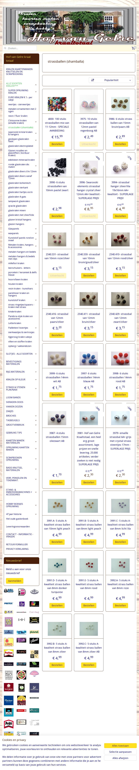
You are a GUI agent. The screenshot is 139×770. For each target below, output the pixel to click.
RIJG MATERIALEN (21, 371)
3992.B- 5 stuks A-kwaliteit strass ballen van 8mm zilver (57, 647)
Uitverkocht (89, 144)
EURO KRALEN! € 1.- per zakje (20, 98)
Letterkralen (14, 323)
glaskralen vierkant (18, 187)
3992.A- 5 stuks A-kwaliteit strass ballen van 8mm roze (120, 584)
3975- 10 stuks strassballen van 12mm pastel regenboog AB (88, 124)
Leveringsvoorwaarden (18, 526)
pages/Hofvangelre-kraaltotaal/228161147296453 (17, 753)
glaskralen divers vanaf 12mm (20, 177)
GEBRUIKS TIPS (21, 432)
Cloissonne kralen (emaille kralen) (22, 121)
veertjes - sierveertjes (19, 104)
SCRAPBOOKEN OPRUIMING (21, 459)
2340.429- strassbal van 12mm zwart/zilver (120, 317)
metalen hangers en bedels (22, 251)
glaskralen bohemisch (19, 182)
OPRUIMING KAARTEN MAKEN (21, 448)
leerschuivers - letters (19, 267)
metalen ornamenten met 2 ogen (22, 110)
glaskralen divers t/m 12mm (22, 171)
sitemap (63, 765)
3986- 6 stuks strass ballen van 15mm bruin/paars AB (120, 122)
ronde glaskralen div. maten (22, 165)
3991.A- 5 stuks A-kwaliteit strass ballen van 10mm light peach (57, 524)
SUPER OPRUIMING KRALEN (22, 91)
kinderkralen (14, 311)
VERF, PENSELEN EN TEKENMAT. (21, 479)
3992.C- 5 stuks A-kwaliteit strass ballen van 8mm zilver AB (89, 647)
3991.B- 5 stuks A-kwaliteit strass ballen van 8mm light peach (89, 524)
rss (69, 765)
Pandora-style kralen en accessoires (20, 317)
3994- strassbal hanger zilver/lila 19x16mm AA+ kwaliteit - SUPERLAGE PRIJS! (120, 190)
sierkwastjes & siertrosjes (21, 332)
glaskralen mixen (17, 210)
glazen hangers (16, 224)
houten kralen (22, 283)
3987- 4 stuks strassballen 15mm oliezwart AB (57, 437)
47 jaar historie (21, 514)
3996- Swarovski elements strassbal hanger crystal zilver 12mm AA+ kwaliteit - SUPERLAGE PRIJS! (88, 190)
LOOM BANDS (13, 397)
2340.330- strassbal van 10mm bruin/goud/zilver (89, 258)
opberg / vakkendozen (19, 346)
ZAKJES (9, 411)
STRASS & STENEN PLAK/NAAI (21, 388)
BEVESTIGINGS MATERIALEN (21, 362)
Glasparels (22, 228)
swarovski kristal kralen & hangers (22, 133)
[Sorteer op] (111, 80)
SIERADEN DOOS (14, 402)
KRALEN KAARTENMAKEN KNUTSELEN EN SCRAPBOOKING (19, 71)
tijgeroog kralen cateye (20, 336)
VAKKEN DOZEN (14, 406)
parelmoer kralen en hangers (18, 294)
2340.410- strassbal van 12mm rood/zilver (120, 256)
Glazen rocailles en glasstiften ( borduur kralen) (22, 153)
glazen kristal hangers (19, 219)
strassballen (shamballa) (20, 127)
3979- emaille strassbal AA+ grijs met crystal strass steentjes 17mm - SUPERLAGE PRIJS (120, 440)
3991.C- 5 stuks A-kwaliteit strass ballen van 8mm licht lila (120, 524)
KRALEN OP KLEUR (21, 379)
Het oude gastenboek (17, 518)
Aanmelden (14, 580)
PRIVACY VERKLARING (17, 548)
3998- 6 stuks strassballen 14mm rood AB (120, 377)
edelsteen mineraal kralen (21, 159)
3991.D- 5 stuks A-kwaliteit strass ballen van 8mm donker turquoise (57, 586)
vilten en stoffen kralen (20, 341)
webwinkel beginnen (79, 765)
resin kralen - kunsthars (20, 288)
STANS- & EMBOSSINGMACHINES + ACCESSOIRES (21, 492)
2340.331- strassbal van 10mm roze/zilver (57, 256)
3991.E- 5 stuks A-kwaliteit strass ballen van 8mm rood (89, 584)
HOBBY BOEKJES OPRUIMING (21, 505)
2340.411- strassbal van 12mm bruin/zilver (89, 317)
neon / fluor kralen (17, 115)
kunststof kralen (22, 300)
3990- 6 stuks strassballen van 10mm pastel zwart (57, 186)
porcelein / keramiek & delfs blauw (22, 273)
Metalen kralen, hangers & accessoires (22, 246)
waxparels (22, 233)
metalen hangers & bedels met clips (21, 257)
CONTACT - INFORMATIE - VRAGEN (19, 535)
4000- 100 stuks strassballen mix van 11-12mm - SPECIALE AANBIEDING (57, 124)
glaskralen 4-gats (17, 196)
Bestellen (57, 144)
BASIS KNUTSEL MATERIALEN (21, 469)
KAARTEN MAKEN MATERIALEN (21, 441)
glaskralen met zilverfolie (21, 214)
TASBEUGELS (21, 420)
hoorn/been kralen (18, 279)
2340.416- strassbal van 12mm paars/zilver (57, 317)
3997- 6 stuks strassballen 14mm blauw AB (89, 377)
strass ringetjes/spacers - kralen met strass (21, 306)
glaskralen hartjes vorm (20, 192)
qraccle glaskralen (17, 205)
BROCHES (21, 415)
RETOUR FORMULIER (17, 544)
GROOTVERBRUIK (21, 424)
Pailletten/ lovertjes (22, 327)
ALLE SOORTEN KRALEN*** (21, 84)
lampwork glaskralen (19, 201)
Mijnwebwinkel (103, 765)
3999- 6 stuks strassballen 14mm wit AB (57, 377)
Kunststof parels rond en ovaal (22, 239)
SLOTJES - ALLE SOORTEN (21, 353)
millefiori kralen (16, 263)
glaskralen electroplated (20, 145)
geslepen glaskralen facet (22, 140)
